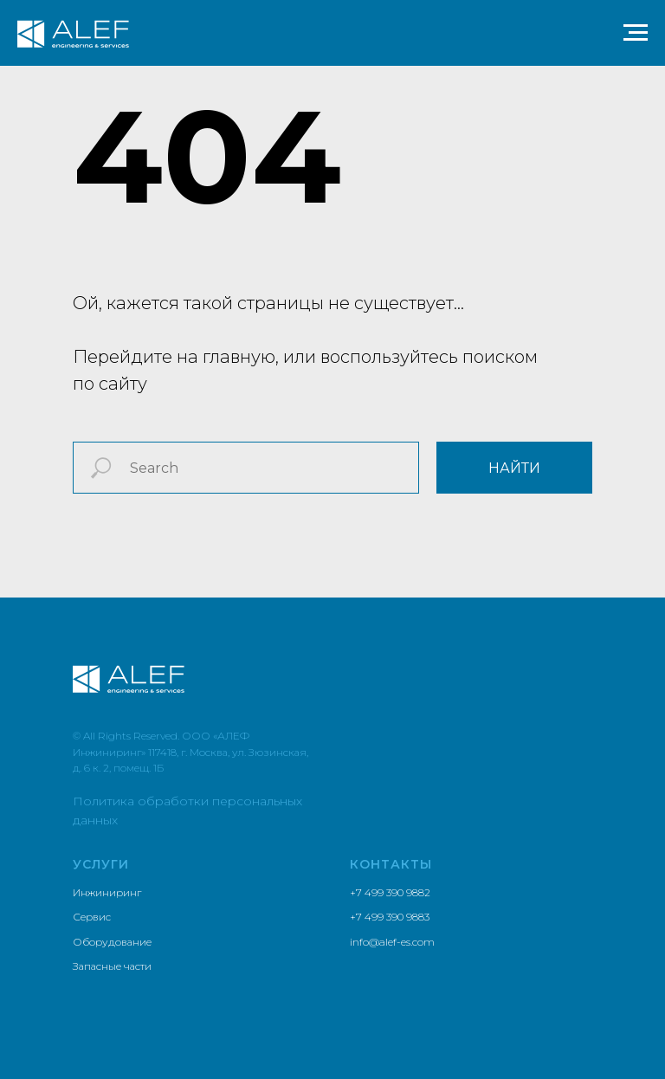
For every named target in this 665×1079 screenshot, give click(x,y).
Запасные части (112, 965)
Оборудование (112, 941)
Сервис (92, 916)
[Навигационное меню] (635, 33)
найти (514, 468)
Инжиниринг (107, 892)
